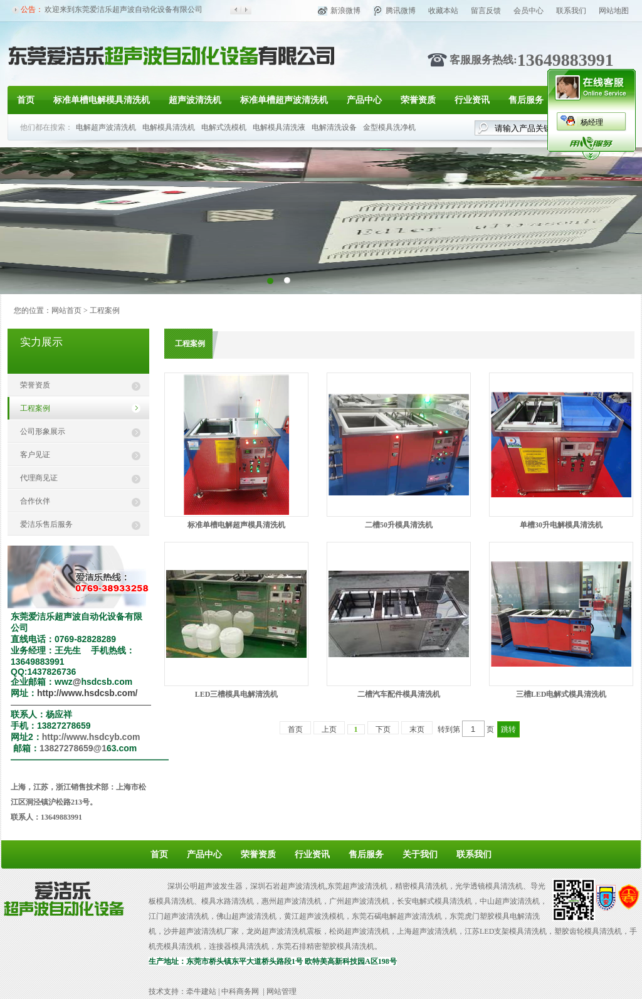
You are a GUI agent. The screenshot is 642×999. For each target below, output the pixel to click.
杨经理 (592, 122)
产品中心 (364, 100)
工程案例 (35, 408)
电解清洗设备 (334, 127)
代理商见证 (39, 477)
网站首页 (66, 310)
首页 (25, 100)
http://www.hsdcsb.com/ (87, 693)
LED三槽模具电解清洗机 (236, 694)
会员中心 (528, 10)
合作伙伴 (35, 501)
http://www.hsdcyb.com (91, 737)
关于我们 (420, 854)
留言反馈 (486, 10)
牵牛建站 (201, 991)
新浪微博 (345, 10)
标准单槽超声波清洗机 (284, 100)
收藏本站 (443, 10)
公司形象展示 (42, 431)
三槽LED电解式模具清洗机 (561, 694)
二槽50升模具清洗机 (399, 525)
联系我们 (571, 10)
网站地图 (614, 10)
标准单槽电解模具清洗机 (101, 100)
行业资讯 (472, 100)
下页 (383, 729)
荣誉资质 (418, 100)
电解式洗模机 (223, 127)
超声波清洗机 (195, 100)
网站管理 (281, 991)
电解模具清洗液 (279, 127)
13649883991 (565, 60)
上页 (329, 729)
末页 (416, 729)
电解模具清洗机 (168, 127)
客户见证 (35, 454)
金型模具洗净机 (389, 127)
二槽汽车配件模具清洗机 (398, 694)
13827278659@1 (73, 748)
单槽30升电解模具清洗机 (561, 525)
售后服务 (526, 100)
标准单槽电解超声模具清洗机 (236, 525)
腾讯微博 (401, 10)
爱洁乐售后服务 (46, 524)
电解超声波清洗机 (106, 127)
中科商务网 (240, 991)
